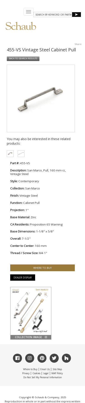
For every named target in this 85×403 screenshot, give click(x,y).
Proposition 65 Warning (46, 224)
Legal (46, 373)
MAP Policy (57, 373)
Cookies (36, 373)
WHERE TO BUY (42, 267)
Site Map (57, 369)
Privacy (25, 373)
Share (78, 44)
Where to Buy (30, 369)
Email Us (45, 369)
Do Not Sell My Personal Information (42, 377)
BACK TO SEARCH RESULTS (23, 58)
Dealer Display (23, 277)
